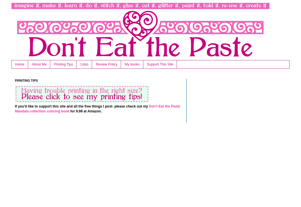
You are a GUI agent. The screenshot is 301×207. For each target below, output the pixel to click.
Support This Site (160, 64)
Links (84, 64)
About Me (39, 64)
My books (132, 64)
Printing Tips (63, 64)
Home (19, 64)
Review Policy (106, 64)
